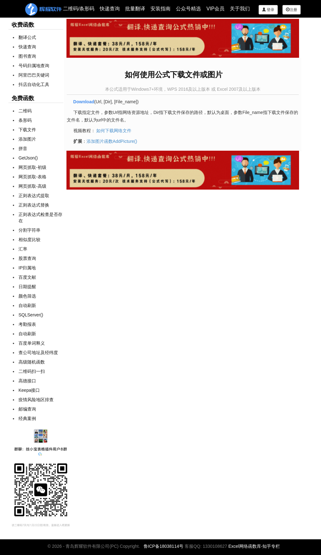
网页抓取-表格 (32, 176)
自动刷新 (27, 305)
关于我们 (240, 8)
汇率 (22, 248)
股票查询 (27, 258)
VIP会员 (215, 8)
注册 (291, 9)
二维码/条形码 (78, 8)
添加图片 (27, 139)
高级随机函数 (31, 361)
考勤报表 (27, 324)
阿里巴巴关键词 (33, 75)
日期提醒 (27, 286)
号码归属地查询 (33, 65)
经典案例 (27, 418)
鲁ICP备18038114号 (164, 546)
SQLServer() (30, 314)
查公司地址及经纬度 (38, 352)
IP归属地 (27, 267)
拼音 (22, 148)
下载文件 (27, 129)
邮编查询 (27, 409)
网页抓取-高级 (32, 186)
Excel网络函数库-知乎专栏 (254, 546)
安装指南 (160, 8)
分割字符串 (29, 230)
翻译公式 (27, 37)
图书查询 (27, 56)
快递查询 (110, 8)
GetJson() (28, 157)
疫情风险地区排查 (36, 399)
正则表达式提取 (33, 195)
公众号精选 (188, 8)
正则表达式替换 (33, 204)
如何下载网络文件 (113, 130)
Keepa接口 (29, 390)
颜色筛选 (27, 296)
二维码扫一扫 (31, 371)
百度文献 (27, 277)
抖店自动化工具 (33, 84)
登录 (268, 9)
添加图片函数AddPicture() (112, 141)
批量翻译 (135, 8)
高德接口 (27, 380)
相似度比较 (29, 239)
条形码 (25, 120)
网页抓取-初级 (32, 167)
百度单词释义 (31, 343)
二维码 (25, 110)
